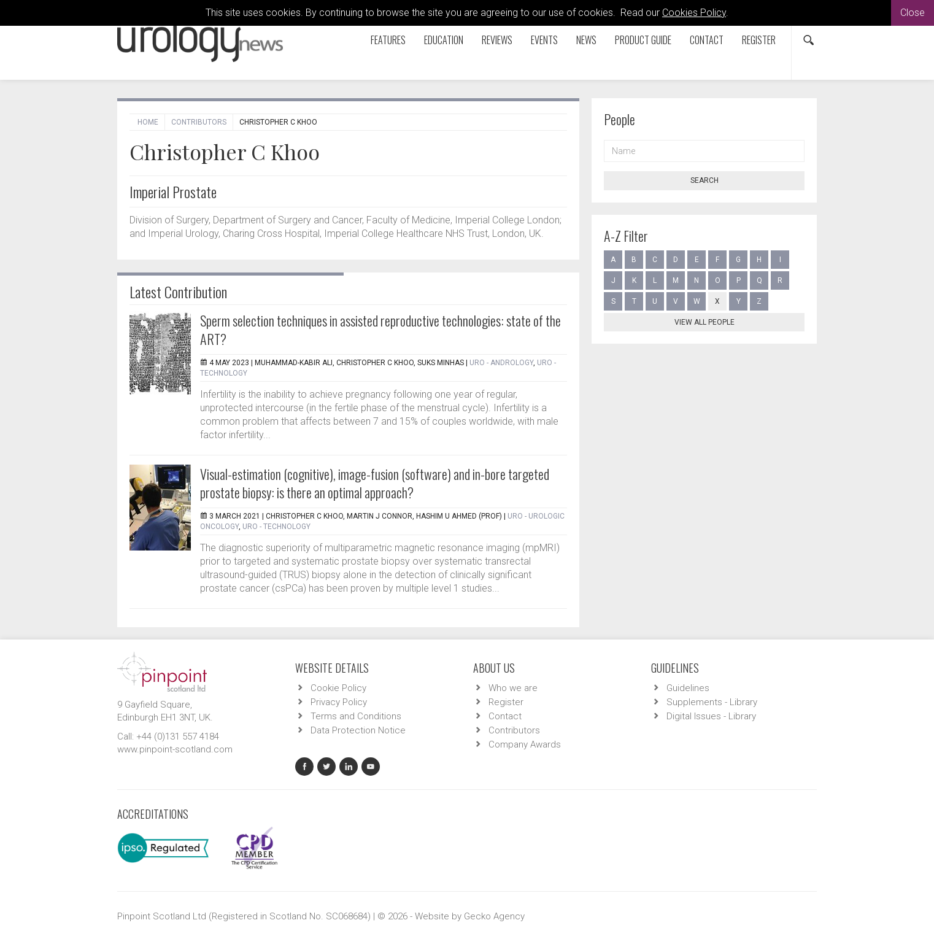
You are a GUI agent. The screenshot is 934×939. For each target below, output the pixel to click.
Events (544, 40)
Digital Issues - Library (711, 716)
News (586, 40)
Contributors (198, 122)
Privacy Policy (339, 702)
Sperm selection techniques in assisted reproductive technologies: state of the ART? (380, 330)
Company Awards (524, 744)
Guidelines (687, 688)
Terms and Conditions (356, 716)
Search (704, 180)
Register (759, 40)
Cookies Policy (694, 12)
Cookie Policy (338, 688)
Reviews (497, 40)
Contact (707, 40)
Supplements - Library (711, 702)
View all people (704, 322)
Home (147, 122)
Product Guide (643, 40)
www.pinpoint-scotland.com (175, 749)
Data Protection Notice (358, 730)
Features (388, 40)
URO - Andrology (501, 362)
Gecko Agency (494, 916)
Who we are (513, 688)
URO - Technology (276, 526)
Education (443, 40)
